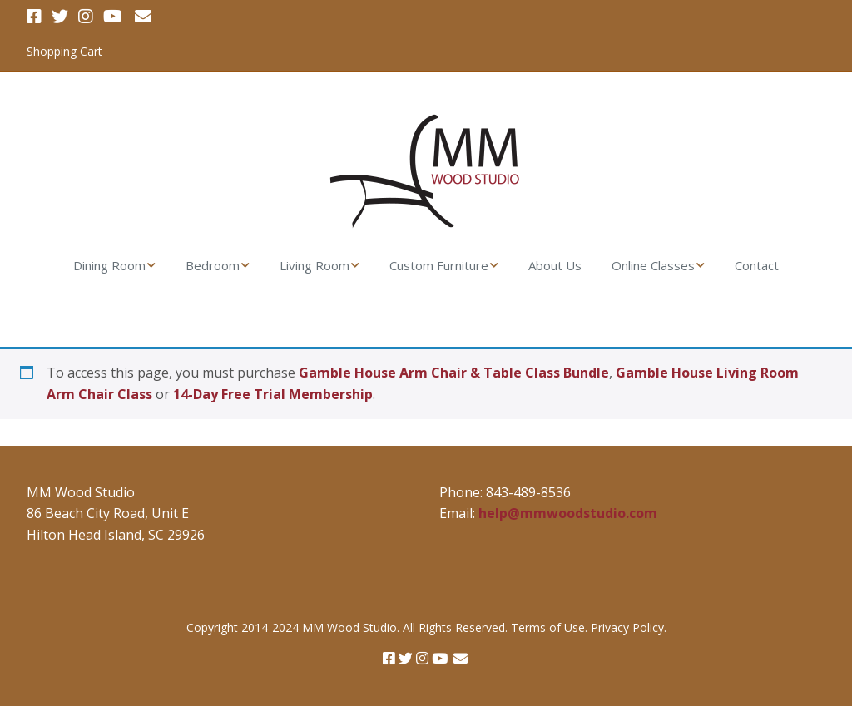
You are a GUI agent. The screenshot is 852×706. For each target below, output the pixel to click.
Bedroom (213, 265)
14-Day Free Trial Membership (273, 394)
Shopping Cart (64, 51)
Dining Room (109, 265)
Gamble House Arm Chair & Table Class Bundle (454, 372)
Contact (757, 265)
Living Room (314, 265)
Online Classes (653, 265)
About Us (555, 265)
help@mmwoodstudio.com (567, 513)
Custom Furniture (438, 265)
